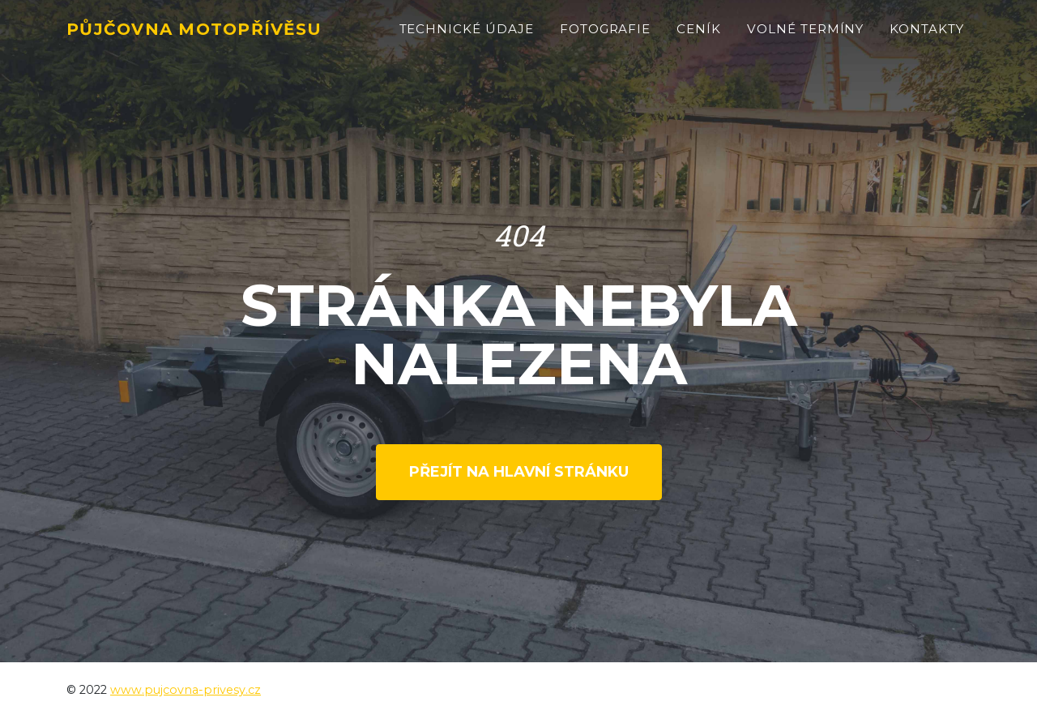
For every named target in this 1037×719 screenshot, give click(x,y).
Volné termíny (805, 37)
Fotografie (605, 37)
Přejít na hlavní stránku (519, 472)
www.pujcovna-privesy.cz (185, 690)
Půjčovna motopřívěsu (216, 37)
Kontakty (927, 37)
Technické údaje (466, 37)
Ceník (698, 37)
